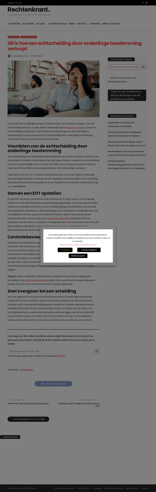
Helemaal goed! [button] (78, 256)
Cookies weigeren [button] (89, 250)
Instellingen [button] (65, 250)
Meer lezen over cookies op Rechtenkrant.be (78, 245)
